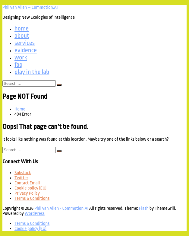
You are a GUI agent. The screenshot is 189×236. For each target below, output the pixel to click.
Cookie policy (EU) (30, 188)
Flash (144, 208)
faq (18, 64)
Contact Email (27, 183)
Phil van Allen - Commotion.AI (61, 208)
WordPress (35, 213)
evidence (25, 50)
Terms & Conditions (31, 198)
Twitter (21, 177)
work (20, 57)
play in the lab (31, 71)
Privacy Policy (27, 193)
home (21, 28)
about (21, 35)
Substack (22, 172)
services (24, 42)
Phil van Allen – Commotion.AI (30, 7)
